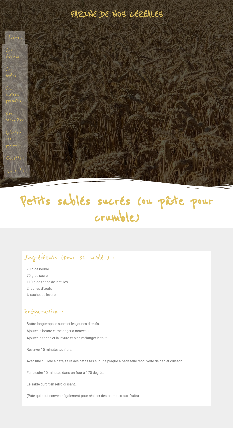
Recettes (128, 50)
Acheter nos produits (88, 50)
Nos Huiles (98, 37)
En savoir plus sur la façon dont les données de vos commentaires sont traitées (144, 409)
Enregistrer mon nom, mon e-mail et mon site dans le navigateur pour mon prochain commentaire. (89, 385)
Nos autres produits (138, 37)
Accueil (36, 37)
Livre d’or (156, 50)
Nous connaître (184, 37)
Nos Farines (65, 37)
